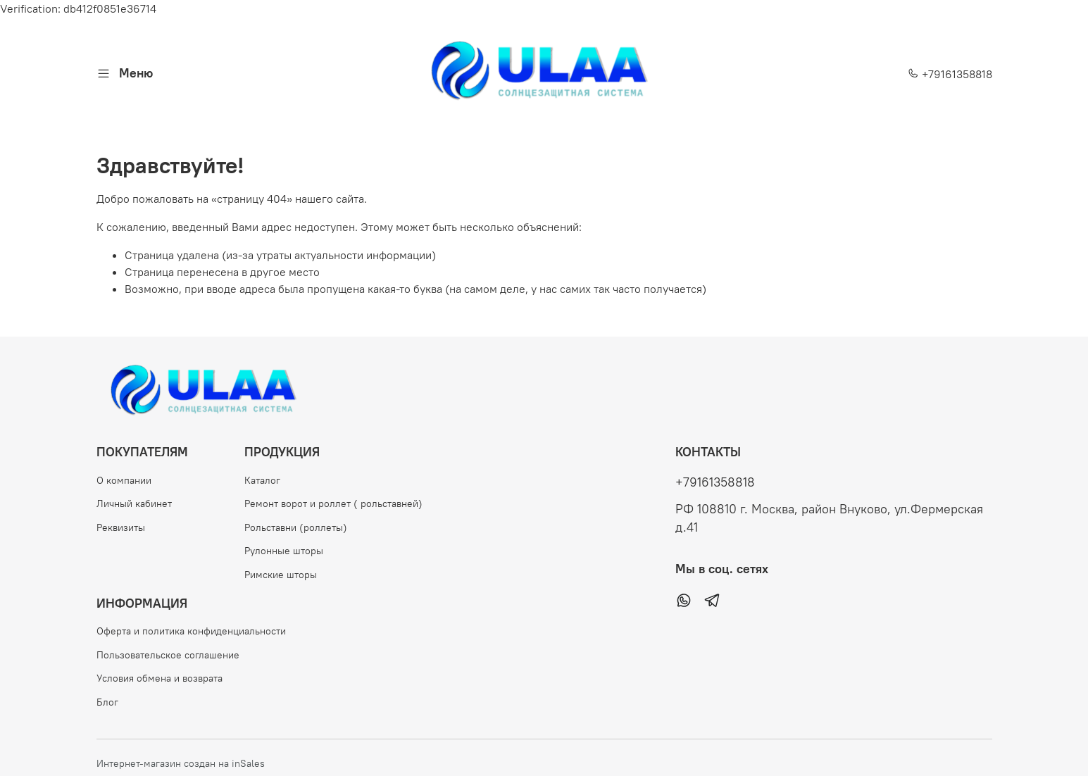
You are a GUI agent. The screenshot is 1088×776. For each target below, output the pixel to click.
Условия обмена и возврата (159, 678)
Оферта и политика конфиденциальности (191, 631)
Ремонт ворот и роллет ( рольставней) (333, 503)
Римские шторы (280, 574)
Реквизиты (120, 527)
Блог (107, 702)
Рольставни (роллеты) (295, 527)
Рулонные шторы (283, 550)
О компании (123, 480)
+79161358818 (950, 74)
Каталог (262, 480)
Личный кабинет (134, 503)
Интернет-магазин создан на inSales (180, 763)
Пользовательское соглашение (167, 655)
